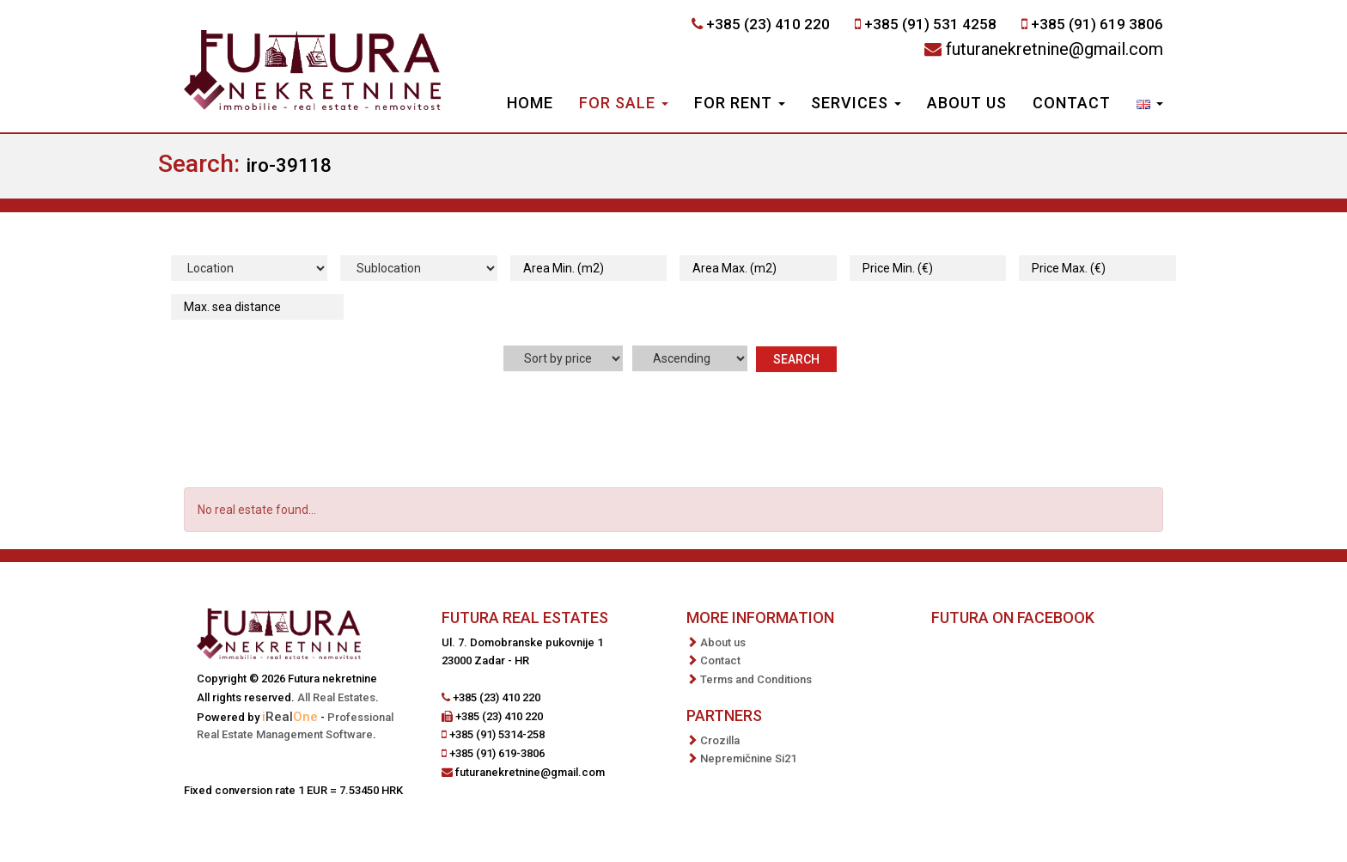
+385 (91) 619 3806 (1097, 24)
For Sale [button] (623, 103)
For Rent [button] (739, 103)
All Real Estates (336, 697)
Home (530, 103)
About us (967, 103)
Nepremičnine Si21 (748, 758)
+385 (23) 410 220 (768, 24)
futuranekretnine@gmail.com (1054, 49)
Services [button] (856, 103)
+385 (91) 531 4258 (930, 24)
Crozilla (720, 740)
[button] (1150, 105)
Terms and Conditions (756, 679)
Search (796, 359)
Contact (1072, 103)
